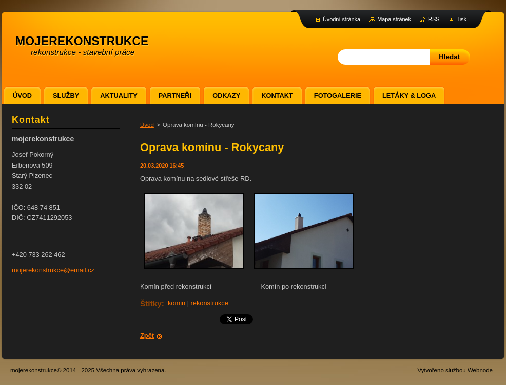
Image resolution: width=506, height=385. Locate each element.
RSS (433, 19)
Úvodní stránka (341, 19)
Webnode (480, 370)
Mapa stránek (394, 19)
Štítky (151, 303)
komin (176, 303)
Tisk (461, 19)
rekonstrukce (209, 303)
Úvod (147, 125)
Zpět (147, 335)
